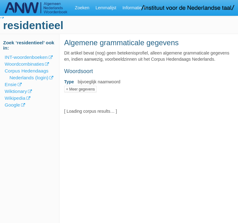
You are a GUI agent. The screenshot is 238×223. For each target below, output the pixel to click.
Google (12, 104)
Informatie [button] (134, 7)
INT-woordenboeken (26, 57)
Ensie (11, 84)
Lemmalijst (105, 7)
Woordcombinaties (24, 64)
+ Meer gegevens (80, 89)
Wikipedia (15, 98)
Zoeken (82, 7)
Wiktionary (16, 91)
